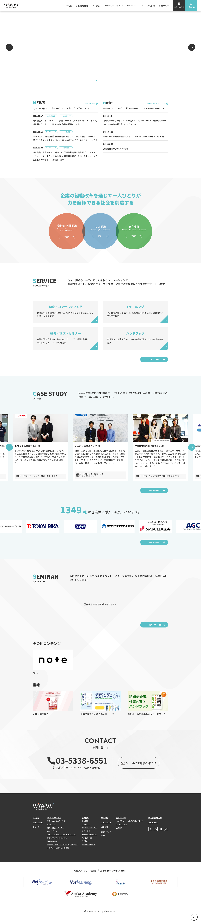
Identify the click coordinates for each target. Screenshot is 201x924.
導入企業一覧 (154, 546)
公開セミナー (165, 5)
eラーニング (51, 828)
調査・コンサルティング (56, 825)
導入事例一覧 (154, 494)
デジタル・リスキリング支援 (58, 851)
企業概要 (85, 825)
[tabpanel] (100, 47)
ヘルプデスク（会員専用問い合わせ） (130, 825)
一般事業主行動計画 (89, 838)
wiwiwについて (133, 5)
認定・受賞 (86, 835)
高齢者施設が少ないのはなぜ (116, 148)
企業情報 (85, 821)
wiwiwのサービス (112, 5)
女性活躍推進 (82, 5)
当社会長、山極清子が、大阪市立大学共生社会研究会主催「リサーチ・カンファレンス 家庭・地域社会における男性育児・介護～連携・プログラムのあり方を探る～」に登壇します (64, 160)
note (103, 839)
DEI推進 (68, 5)
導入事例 (151, 5)
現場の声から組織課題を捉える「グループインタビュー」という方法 (135, 136)
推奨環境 (119, 831)
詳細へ (67, 240)
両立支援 (96, 5)
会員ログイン (121, 821)
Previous (9, 47)
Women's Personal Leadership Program (62, 848)
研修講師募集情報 (88, 848)
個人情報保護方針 (155, 821)
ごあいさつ (86, 828)
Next (191, 47)
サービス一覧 (154, 363)
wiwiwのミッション (89, 831)
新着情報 (104, 831)
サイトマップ (153, 826)
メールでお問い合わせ (138, 766)
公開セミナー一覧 (154, 628)
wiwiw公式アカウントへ (156, 104)
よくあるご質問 (121, 828)
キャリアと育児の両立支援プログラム (61, 838)
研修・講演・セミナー (55, 831)
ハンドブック (52, 835)
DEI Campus (52, 845)
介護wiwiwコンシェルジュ (57, 841)
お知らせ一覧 (90, 104)
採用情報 (85, 845)
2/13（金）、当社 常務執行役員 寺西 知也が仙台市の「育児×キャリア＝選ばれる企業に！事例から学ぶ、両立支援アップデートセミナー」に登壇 (65, 140)
